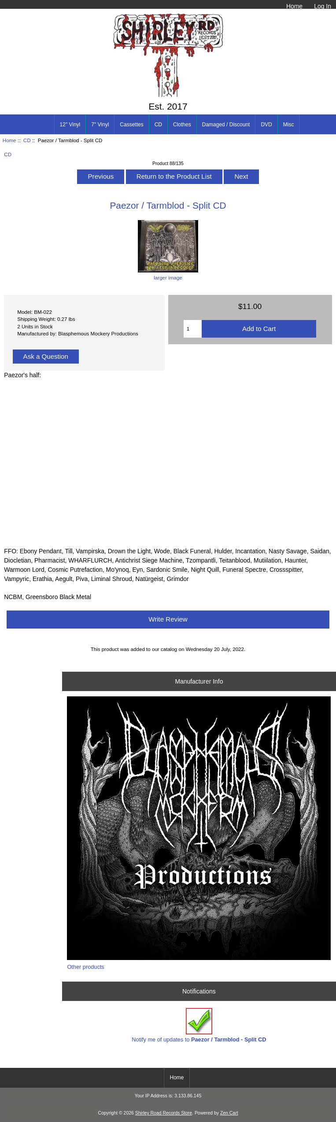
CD (27, 140)
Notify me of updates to (199, 1025)
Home (294, 6)
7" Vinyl (100, 124)
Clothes (182, 124)
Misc (288, 124)
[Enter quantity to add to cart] (193, 329)
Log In (322, 6)
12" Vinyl (70, 124)
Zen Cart (229, 1113)
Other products (85, 967)
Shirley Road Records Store (163, 1113)
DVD (266, 124)
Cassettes (131, 124)
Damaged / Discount (226, 124)
